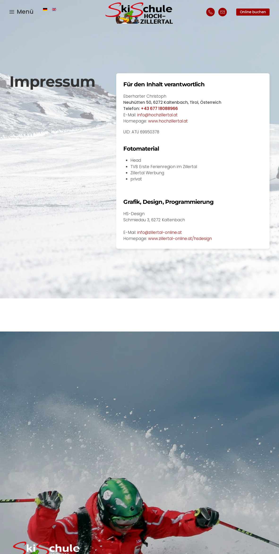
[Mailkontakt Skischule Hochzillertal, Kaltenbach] (222, 12)
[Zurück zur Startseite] (139, 12)
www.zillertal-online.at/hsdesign (180, 238)
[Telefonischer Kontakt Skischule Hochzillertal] (210, 12)
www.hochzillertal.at (168, 121)
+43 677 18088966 (159, 108)
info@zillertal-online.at (159, 232)
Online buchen (253, 11)
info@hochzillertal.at (157, 115)
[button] (21, 11)
